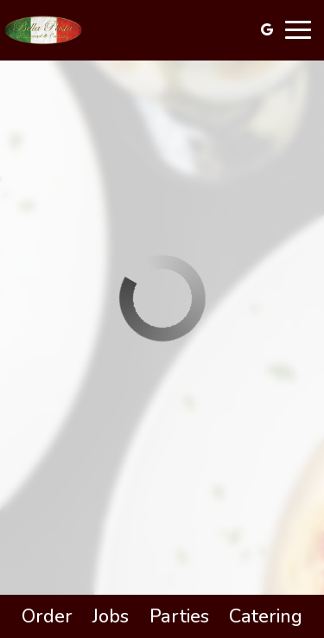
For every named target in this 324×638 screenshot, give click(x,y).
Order (47, 616)
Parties (179, 616)
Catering (265, 616)
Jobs (110, 616)
